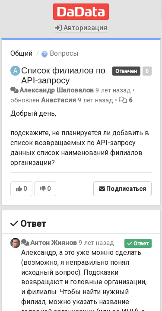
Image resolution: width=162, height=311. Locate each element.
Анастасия (58, 100)
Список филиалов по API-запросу (63, 75)
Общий (21, 53)
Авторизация (81, 28)
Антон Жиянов (53, 243)
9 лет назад (96, 243)
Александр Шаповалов (56, 90)
